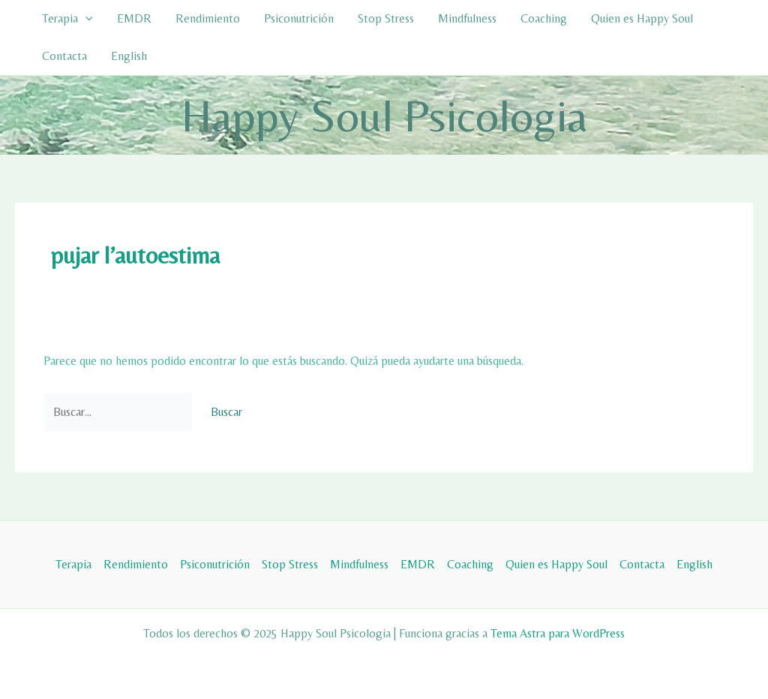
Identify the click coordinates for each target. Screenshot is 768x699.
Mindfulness (467, 18)
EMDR (134, 18)
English (129, 56)
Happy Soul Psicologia (384, 115)
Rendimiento (208, 18)
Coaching (543, 18)
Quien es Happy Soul (642, 18)
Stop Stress (386, 18)
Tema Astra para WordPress (557, 633)
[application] (85, 19)
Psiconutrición (299, 18)
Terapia (67, 19)
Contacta (64, 56)
